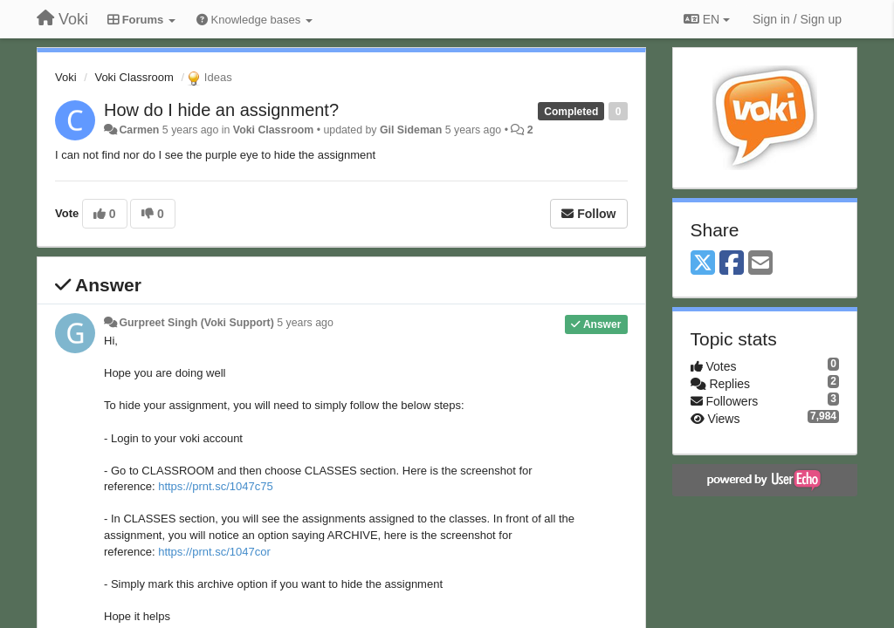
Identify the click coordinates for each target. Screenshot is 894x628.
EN (707, 19)
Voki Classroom (133, 77)
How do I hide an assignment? (221, 109)
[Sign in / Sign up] (797, 19)
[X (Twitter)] (703, 264)
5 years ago (305, 323)
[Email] (760, 264)
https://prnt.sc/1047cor (214, 551)
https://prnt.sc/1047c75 (215, 486)
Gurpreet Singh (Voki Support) (196, 323)
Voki (66, 77)
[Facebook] (731, 264)
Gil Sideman (411, 130)
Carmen (139, 130)
